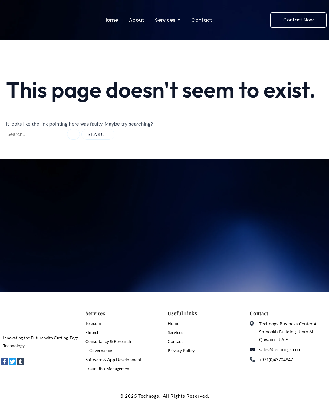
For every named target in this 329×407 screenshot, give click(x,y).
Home (173, 323)
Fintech (92, 332)
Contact (175, 341)
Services (175, 332)
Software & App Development (113, 359)
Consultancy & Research (108, 341)
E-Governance (98, 350)
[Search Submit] (73, 134)
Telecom (93, 323)
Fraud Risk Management (108, 368)
